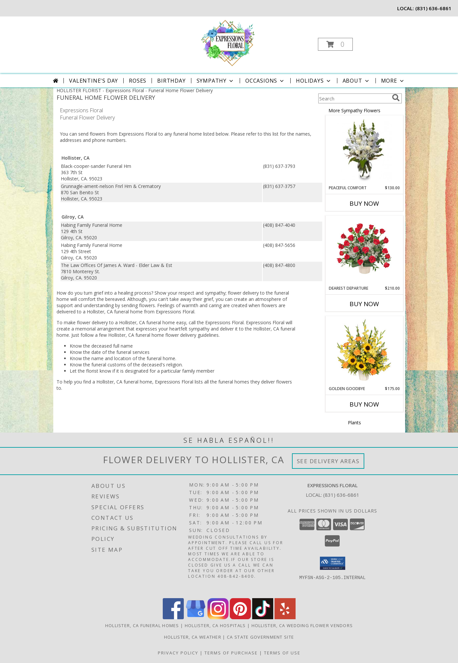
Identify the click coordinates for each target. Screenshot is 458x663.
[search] (395, 98)
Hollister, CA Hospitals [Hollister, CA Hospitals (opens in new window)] (215, 625)
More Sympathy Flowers (354, 110)
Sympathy (215, 80)
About (356, 80)
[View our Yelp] (285, 617)
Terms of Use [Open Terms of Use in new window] (282, 653)
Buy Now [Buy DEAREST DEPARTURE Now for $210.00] (364, 304)
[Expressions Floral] (228, 42)
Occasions (265, 80)
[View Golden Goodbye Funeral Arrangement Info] (364, 351)
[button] (335, 44)
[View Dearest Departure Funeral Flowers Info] (364, 251)
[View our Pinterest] (240, 617)
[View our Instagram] (218, 617)
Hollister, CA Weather (192, 637)
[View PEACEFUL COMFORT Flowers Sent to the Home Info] (364, 150)
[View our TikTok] (262, 617)
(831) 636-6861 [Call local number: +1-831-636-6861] (433, 8)
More (393, 80)
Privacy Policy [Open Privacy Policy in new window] (178, 653)
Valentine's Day (93, 80)
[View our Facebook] (173, 617)
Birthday (171, 80)
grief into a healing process (122, 293)
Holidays (313, 80)
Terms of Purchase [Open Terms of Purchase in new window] (231, 653)
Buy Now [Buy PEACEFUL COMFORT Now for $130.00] (364, 203)
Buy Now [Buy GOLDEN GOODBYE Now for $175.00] (364, 404)
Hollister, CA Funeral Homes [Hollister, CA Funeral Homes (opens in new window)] (142, 625)
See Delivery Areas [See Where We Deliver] (328, 461)
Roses (137, 80)
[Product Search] (354, 98)
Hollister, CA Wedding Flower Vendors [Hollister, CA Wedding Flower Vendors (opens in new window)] (302, 625)
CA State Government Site (260, 637)
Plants (354, 422)
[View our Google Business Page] (195, 617)
